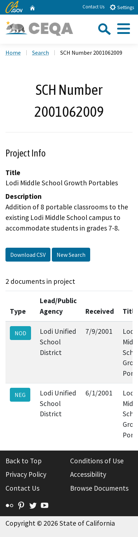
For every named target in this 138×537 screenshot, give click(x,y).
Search (40, 52)
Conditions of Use (97, 460)
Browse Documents (99, 488)
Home (13, 52)
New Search (71, 254)
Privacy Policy (25, 474)
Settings (122, 7)
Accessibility (88, 474)
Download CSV (28, 254)
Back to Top (23, 460)
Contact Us (93, 7)
